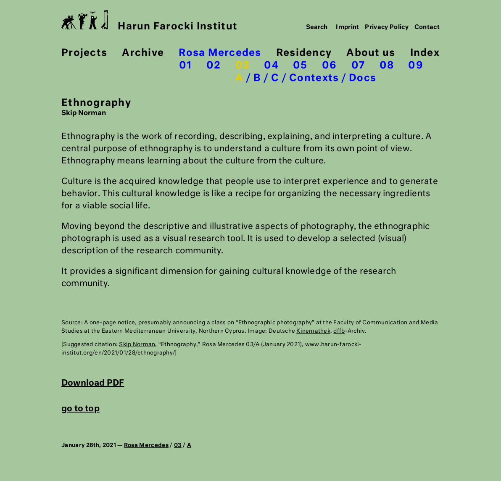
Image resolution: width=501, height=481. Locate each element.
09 (415, 66)
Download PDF (92, 383)
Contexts (314, 78)
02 (213, 66)
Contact (427, 27)
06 (329, 66)
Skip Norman (137, 344)
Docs (362, 78)
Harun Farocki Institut (149, 21)
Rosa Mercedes (220, 53)
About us (370, 53)
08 (387, 66)
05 (300, 66)
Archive (143, 53)
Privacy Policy (387, 27)
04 (271, 66)
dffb (339, 331)
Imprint (347, 27)
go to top (80, 409)
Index (425, 53)
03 (242, 66)
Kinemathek (313, 331)
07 (358, 66)
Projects (84, 53)
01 (185, 66)
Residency (304, 53)
